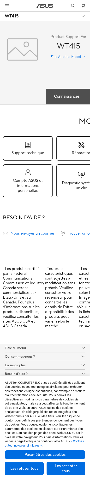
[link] (45, 6)
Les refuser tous (24, 468)
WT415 (12, 16)
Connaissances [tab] (66, 96)
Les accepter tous (66, 468)
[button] (7, 6)
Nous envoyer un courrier (32, 233)
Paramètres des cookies (45, 454)
